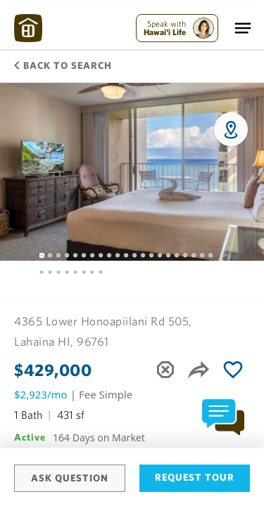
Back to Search (63, 65)
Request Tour (194, 477)
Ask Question (69, 478)
